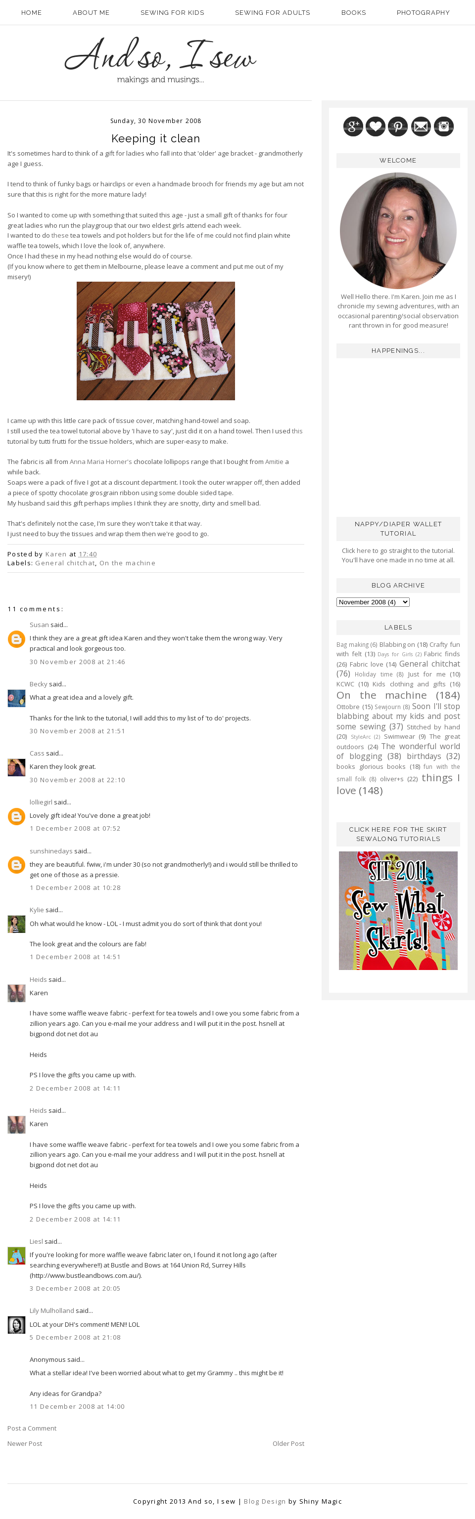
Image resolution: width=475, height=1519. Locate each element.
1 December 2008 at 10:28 (75, 887)
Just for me (427, 674)
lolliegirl (41, 802)
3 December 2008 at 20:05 (75, 1288)
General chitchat (65, 562)
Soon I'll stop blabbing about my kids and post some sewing (398, 716)
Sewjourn (388, 707)
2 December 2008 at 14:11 (75, 1088)
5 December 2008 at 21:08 (75, 1337)
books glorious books (371, 766)
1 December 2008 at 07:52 (75, 828)
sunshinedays (51, 850)
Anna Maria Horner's (101, 461)
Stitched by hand (433, 726)
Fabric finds (442, 653)
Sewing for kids (172, 12)
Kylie (37, 909)
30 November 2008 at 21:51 (78, 730)
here (363, 550)
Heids (38, 979)
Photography (423, 12)
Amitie (274, 461)
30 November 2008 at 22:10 (78, 779)
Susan (39, 624)
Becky (39, 683)
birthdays (424, 756)
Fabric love (366, 664)
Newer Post (24, 1443)
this (297, 430)
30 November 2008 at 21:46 (78, 661)
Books (353, 12)
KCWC (345, 683)
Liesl (36, 1241)
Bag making (352, 644)
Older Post (288, 1443)
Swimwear (399, 736)
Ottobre (348, 706)
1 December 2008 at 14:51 (75, 956)
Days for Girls (395, 654)
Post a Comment (31, 1428)
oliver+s (392, 778)
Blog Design (265, 1501)
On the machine (127, 562)
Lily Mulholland (52, 1310)
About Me (91, 12)
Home (31, 12)
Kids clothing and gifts (409, 683)
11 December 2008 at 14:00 (77, 1406)
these (60, 235)
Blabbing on (398, 644)
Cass (37, 753)
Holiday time (373, 674)
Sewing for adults (272, 12)
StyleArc (361, 736)
